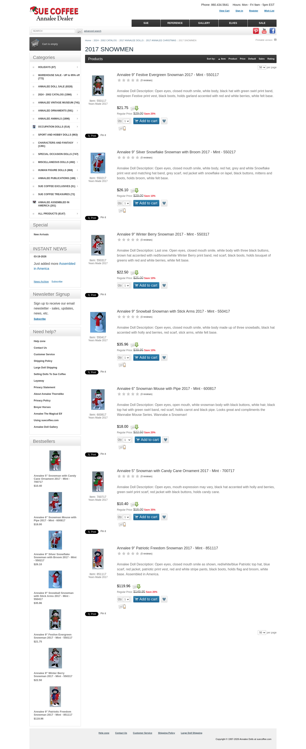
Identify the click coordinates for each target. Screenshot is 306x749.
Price (242, 58)
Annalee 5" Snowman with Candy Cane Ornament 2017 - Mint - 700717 (176, 471)
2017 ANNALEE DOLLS (131, 40)
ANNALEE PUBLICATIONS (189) (54, 178)
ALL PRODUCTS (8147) (49, 213)
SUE (146, 23)
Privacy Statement (44, 387)
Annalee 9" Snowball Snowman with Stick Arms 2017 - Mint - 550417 (173, 311)
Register (253, 10)
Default (252, 58)
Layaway (39, 380)
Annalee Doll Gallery (46, 426)
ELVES (233, 23)
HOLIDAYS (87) (44, 67)
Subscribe (56, 281)
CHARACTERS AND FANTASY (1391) (53, 144)
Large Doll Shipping (45, 367)
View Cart (224, 10)
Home (88, 40)
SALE (262, 23)
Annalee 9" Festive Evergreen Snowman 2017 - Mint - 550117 (168, 75)
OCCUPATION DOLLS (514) (51, 126)
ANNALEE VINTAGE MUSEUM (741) (56, 102)
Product (233, 58)
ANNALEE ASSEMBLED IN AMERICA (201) (51, 204)
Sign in (239, 10)
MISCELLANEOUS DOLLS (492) (54, 162)
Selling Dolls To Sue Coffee (50, 374)
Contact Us (40, 347)
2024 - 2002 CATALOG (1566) (52, 94)
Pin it (103, 135)
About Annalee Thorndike (49, 394)
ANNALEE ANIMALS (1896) (51, 118)
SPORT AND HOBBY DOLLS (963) (55, 134)
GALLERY (204, 23)
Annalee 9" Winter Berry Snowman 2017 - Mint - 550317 (163, 234)
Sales (262, 58)
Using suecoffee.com (46, 420)
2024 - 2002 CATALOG (105, 40)
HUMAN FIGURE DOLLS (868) (53, 170)
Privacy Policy (42, 400)
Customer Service (44, 354)
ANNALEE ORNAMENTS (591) (53, 110)
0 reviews (146, 80)
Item (223, 58)
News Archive (41, 281)
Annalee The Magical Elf (48, 413)
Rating (270, 58)
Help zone (40, 341)
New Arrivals (41, 234)
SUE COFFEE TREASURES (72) (54, 194)
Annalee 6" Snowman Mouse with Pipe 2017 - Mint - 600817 (166, 389)
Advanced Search (92, 31)
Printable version (264, 40)
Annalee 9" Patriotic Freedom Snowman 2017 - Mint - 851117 (167, 548)
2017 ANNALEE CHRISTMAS (161, 40)
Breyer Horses (42, 407)
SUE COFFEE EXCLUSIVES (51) (54, 186)
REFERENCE (175, 23)
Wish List (269, 10)
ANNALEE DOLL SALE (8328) (52, 86)
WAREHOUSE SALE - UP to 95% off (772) (56, 77)
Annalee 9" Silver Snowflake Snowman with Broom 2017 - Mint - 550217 (176, 152)
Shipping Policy (43, 361)
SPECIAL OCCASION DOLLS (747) (55, 154)
